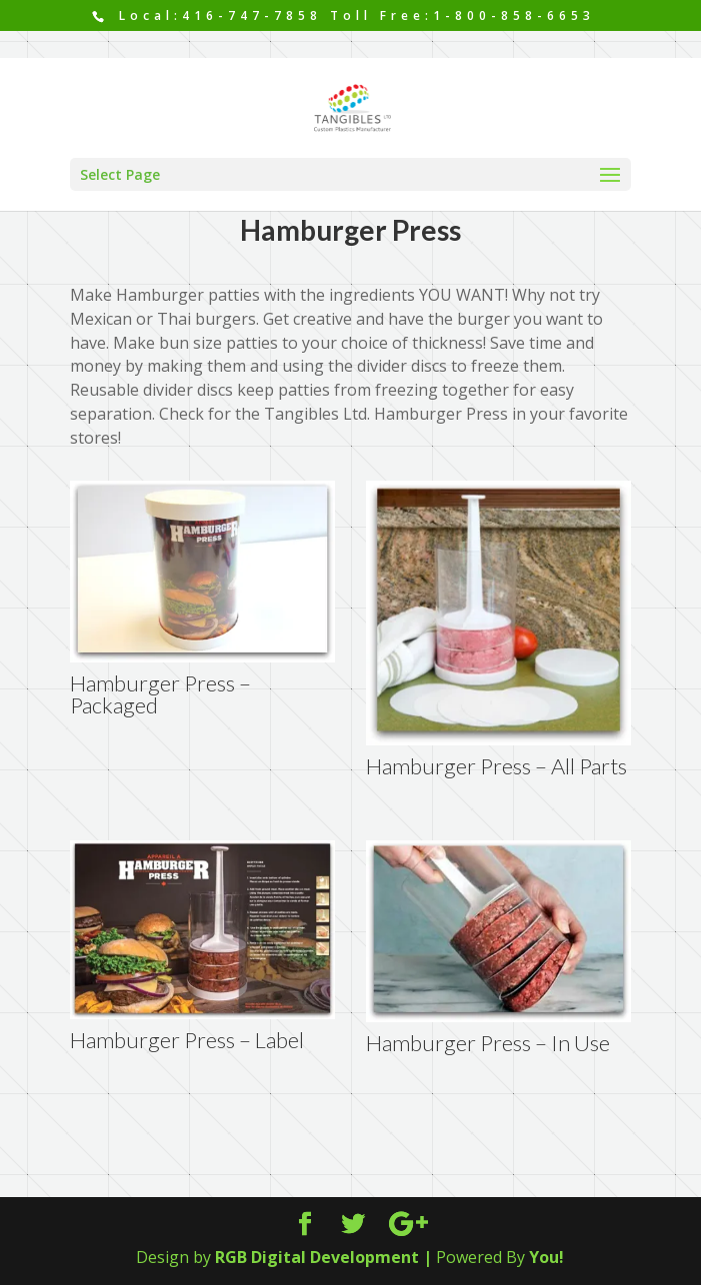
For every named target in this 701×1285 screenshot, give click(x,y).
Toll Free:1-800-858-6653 (462, 15)
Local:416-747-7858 (216, 15)
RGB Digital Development (317, 1257)
